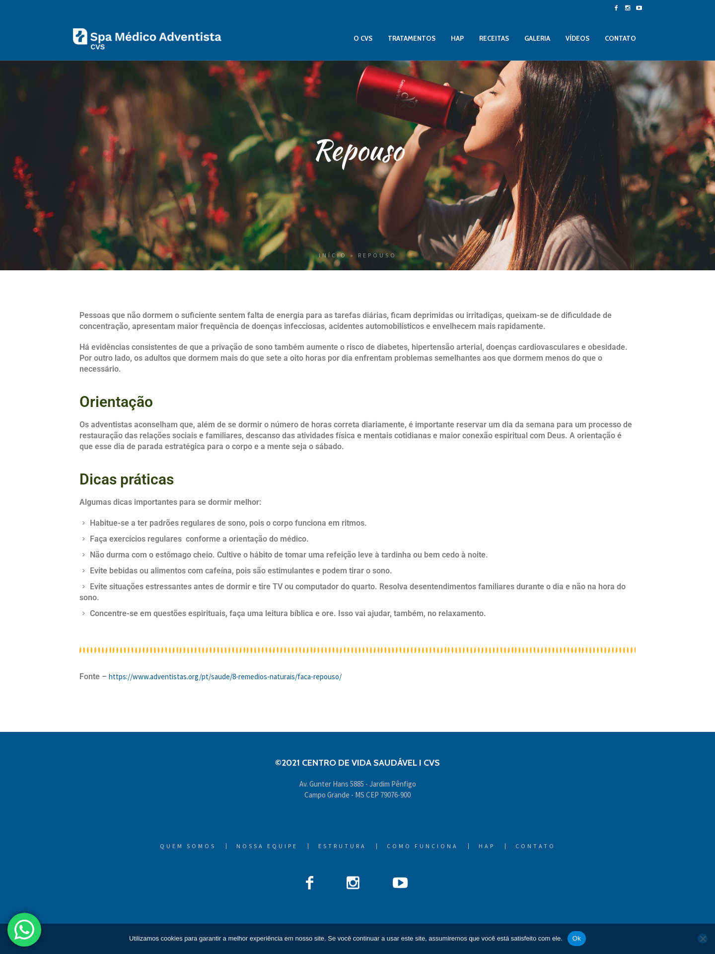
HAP (487, 846)
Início (333, 255)
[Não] (703, 939)
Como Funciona (422, 846)
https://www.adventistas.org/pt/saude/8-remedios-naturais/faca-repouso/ (225, 676)
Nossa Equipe (267, 846)
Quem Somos (188, 846)
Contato (535, 846)
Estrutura (342, 846)
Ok (576, 938)
